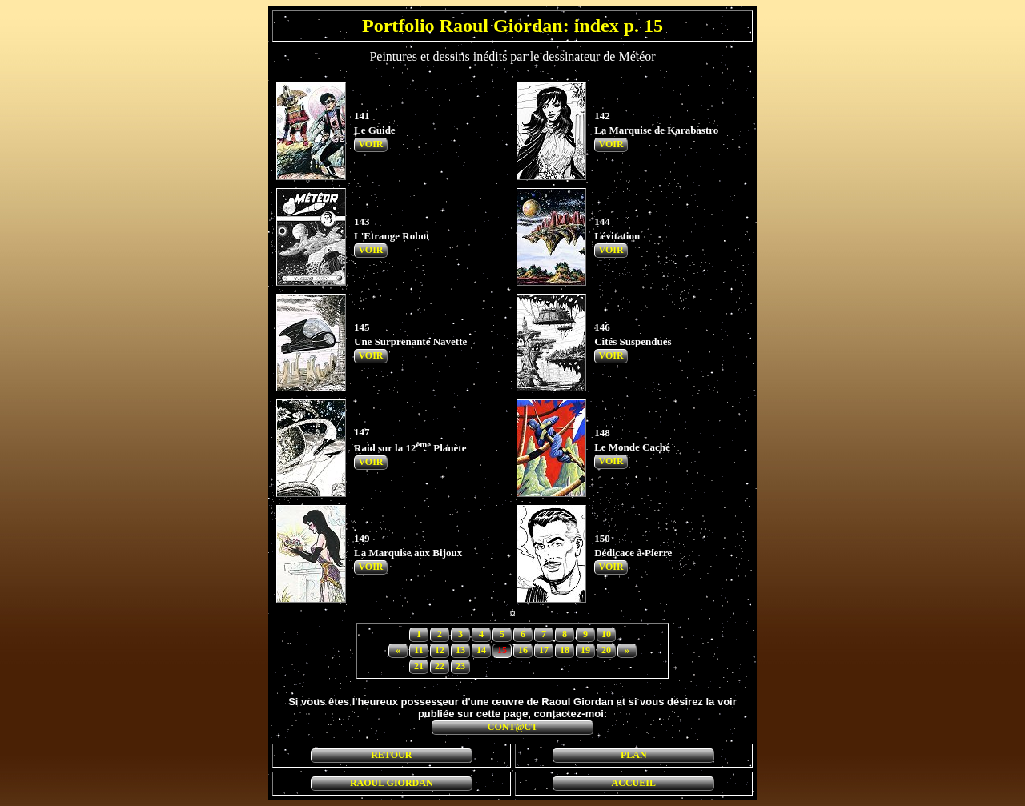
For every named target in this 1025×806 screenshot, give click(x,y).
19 (585, 650)
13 (460, 650)
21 (419, 666)
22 (439, 666)
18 (564, 650)
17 (544, 650)
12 (439, 650)
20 (606, 650)
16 (523, 650)
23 (460, 666)
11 (418, 650)
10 (606, 634)
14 (481, 650)
